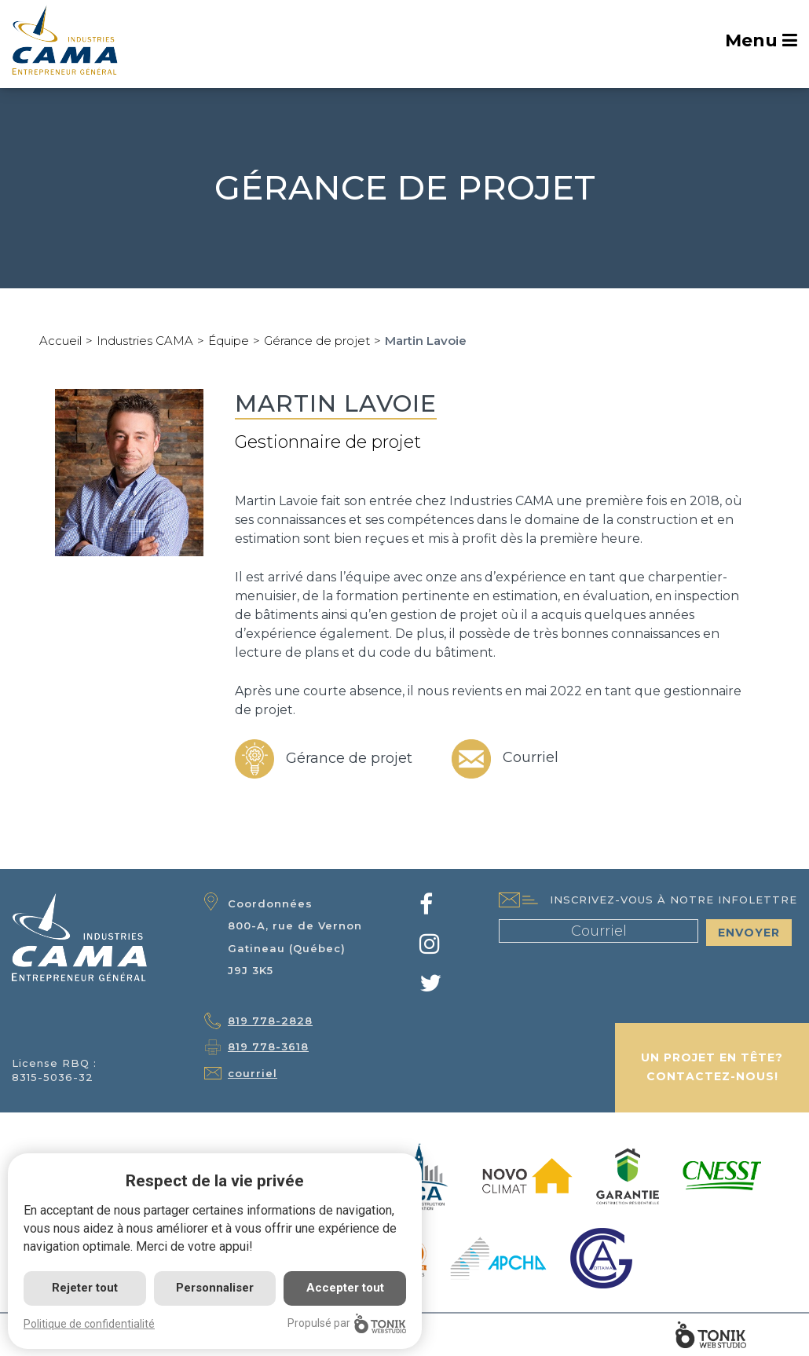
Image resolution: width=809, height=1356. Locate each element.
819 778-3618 (268, 1046)
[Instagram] (429, 948)
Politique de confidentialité (89, 1324)
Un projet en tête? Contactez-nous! (712, 1066)
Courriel (505, 757)
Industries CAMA (145, 340)
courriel (252, 1073)
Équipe (228, 340)
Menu (761, 40)
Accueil (60, 340)
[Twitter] (430, 987)
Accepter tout (345, 1288)
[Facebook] (426, 909)
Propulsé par (346, 1323)
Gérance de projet (317, 340)
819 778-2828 (270, 1020)
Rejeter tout (85, 1288)
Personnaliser (215, 1288)
